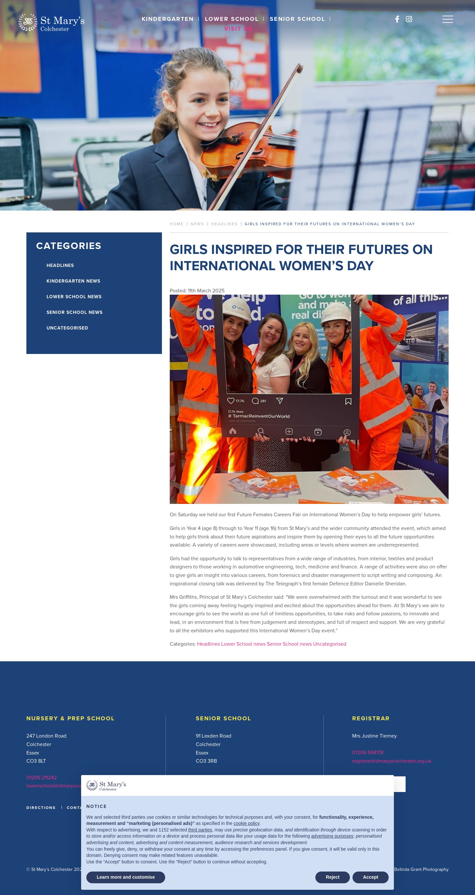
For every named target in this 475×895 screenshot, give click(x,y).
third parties (200, 829)
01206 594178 (367, 752)
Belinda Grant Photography (421, 869)
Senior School (297, 19)
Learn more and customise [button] (126, 877)
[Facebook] (397, 19)
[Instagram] (409, 19)
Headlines (208, 643)
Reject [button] (332, 877)
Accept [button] (370, 877)
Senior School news (289, 643)
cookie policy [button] (246, 823)
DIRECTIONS (41, 807)
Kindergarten (168, 19)
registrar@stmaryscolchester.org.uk (391, 760)
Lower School (232, 19)
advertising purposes (332, 836)
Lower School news (243, 643)
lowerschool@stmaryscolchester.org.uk (70, 785)
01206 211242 (41, 777)
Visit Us (238, 28)
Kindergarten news (73, 281)
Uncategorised (329, 643)
